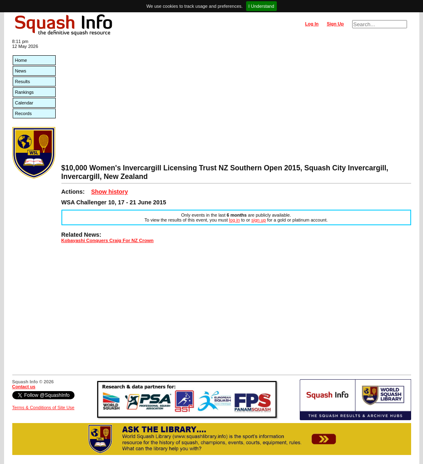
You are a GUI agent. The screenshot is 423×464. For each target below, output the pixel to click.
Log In (312, 23)
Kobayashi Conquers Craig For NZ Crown (107, 240)
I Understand (261, 6)
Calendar (24, 102)
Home (21, 60)
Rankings (24, 92)
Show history (109, 191)
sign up (258, 219)
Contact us (24, 386)
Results (22, 81)
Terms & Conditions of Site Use (43, 407)
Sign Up (335, 23)
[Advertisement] (236, 102)
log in (234, 219)
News (21, 70)
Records (23, 113)
